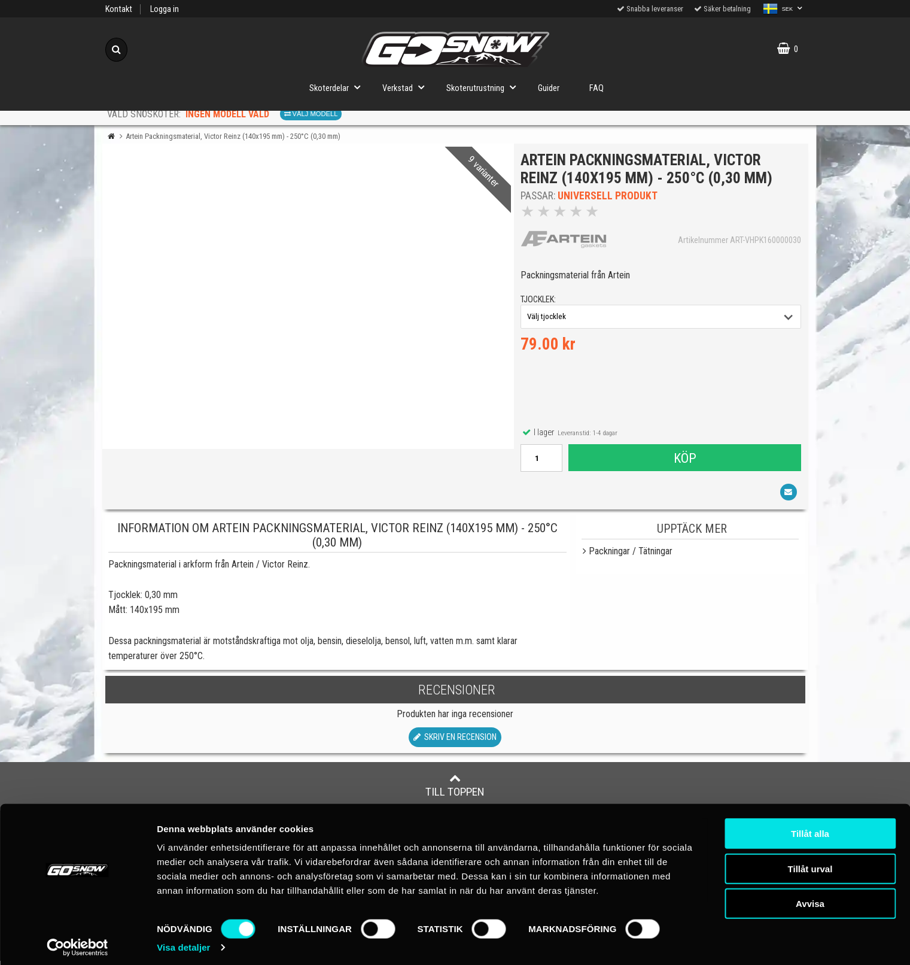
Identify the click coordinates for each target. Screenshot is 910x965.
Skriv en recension (455, 741)
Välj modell (311, 113)
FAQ (596, 88)
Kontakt (118, 9)
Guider (548, 88)
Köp (684, 460)
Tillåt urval (810, 863)
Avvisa (810, 898)
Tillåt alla (810, 828)
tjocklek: (540, 302)
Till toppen (455, 789)
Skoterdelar (338, 87)
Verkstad (406, 87)
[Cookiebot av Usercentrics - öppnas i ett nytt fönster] (77, 942)
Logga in (164, 9)
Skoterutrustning (484, 87)
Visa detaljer (183, 941)
